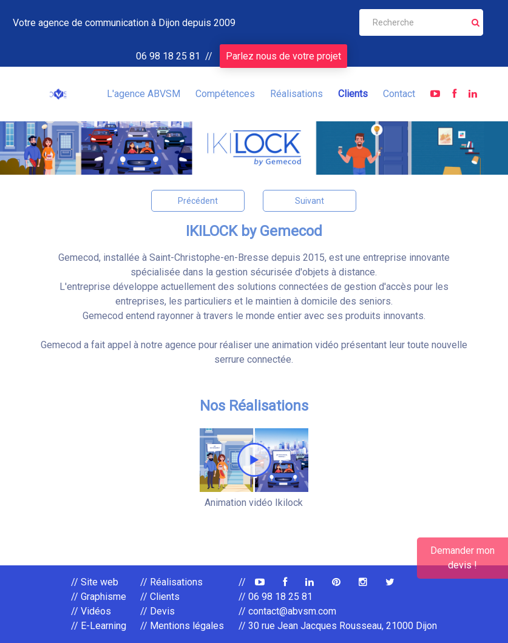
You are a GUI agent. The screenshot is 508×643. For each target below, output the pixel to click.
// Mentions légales (182, 625)
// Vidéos (91, 611)
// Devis (157, 611)
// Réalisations (171, 582)
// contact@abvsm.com (287, 611)
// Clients (160, 596)
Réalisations (296, 93)
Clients (353, 93)
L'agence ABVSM (143, 93)
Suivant (309, 201)
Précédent (198, 201)
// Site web (94, 582)
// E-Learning (98, 625)
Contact (399, 93)
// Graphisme (98, 596)
